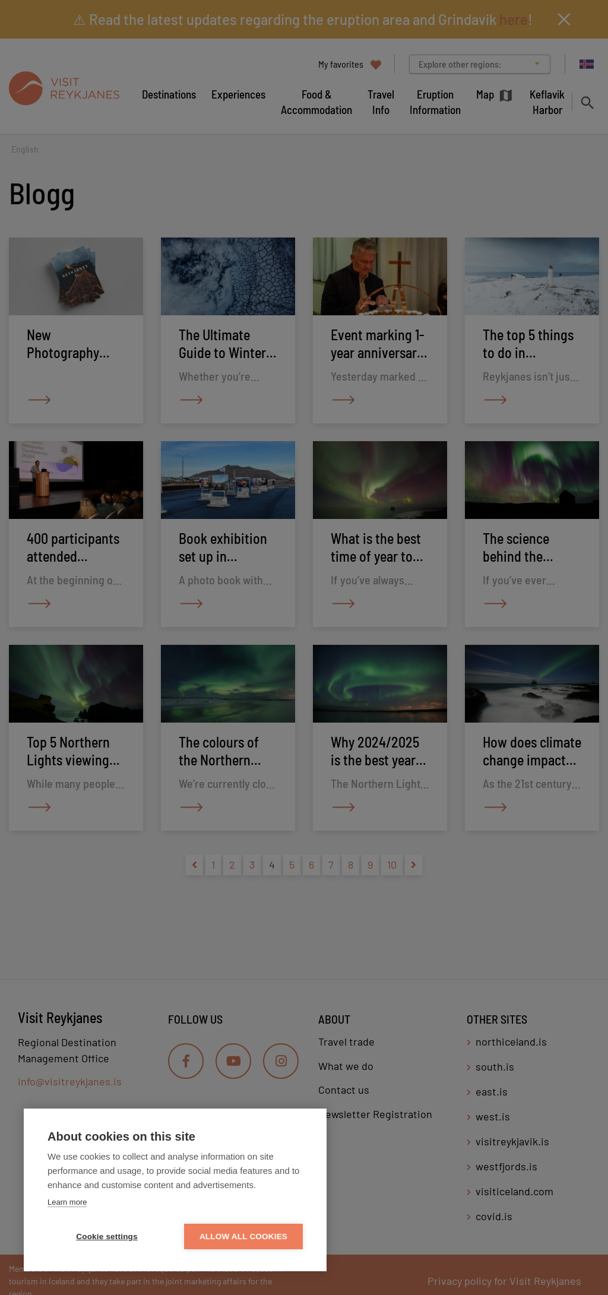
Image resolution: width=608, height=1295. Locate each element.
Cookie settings (107, 1236)
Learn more (67, 1202)
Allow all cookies (243, 1236)
